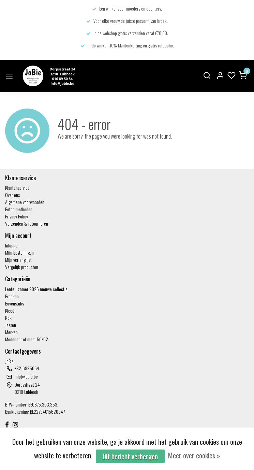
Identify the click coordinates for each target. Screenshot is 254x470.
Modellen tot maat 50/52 (26, 339)
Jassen (10, 324)
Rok (8, 317)
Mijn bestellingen (19, 252)
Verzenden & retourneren (26, 223)
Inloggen (12, 245)
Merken (11, 332)
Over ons (12, 194)
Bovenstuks (14, 303)
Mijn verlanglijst (18, 259)
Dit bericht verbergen (130, 456)
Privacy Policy (16, 216)
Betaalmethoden (18, 209)
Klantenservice (17, 187)
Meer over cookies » (194, 455)
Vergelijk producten (21, 266)
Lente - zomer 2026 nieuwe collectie (36, 289)
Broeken (12, 296)
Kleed (9, 310)
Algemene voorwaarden (24, 201)
